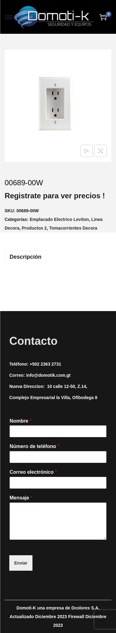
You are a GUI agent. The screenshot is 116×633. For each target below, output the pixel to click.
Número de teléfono (34, 446)
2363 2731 (51, 364)
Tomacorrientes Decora (73, 228)
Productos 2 (34, 228)
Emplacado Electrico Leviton (59, 219)
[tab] (58, 257)
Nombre (21, 421)
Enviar (21, 562)
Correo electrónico (33, 472)
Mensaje (21, 497)
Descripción (25, 257)
